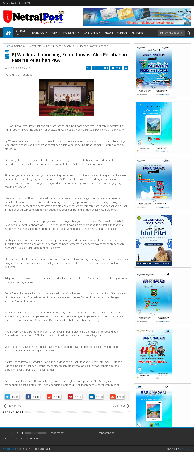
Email (116, 67)
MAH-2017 (185, 448)
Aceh (54, 32)
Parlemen (69, 32)
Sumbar (20, 33)
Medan (108, 32)
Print (104, 67)
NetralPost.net (11, 448)
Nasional (38, 32)
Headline (137, 32)
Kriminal (122, 32)
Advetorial (90, 32)
